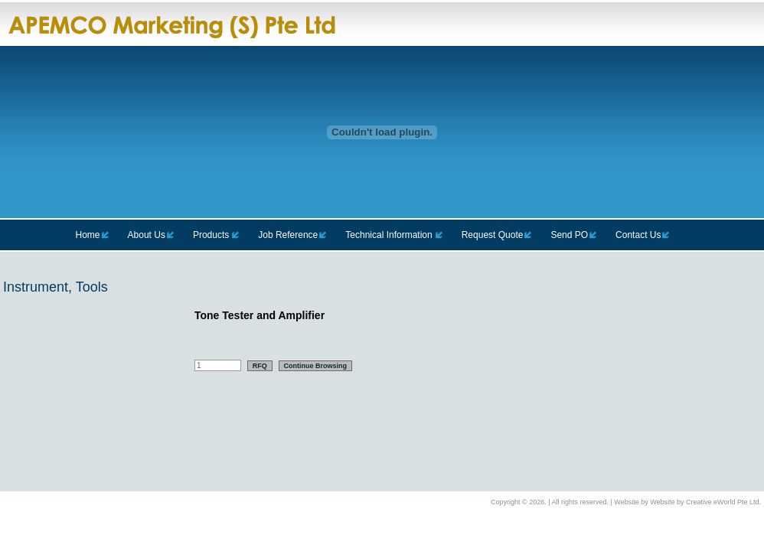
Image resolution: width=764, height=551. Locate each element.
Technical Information (388, 235)
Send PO (569, 235)
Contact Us (638, 235)
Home (88, 235)
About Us (146, 235)
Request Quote (493, 235)
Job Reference (288, 235)
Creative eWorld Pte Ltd (722, 502)
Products (211, 235)
